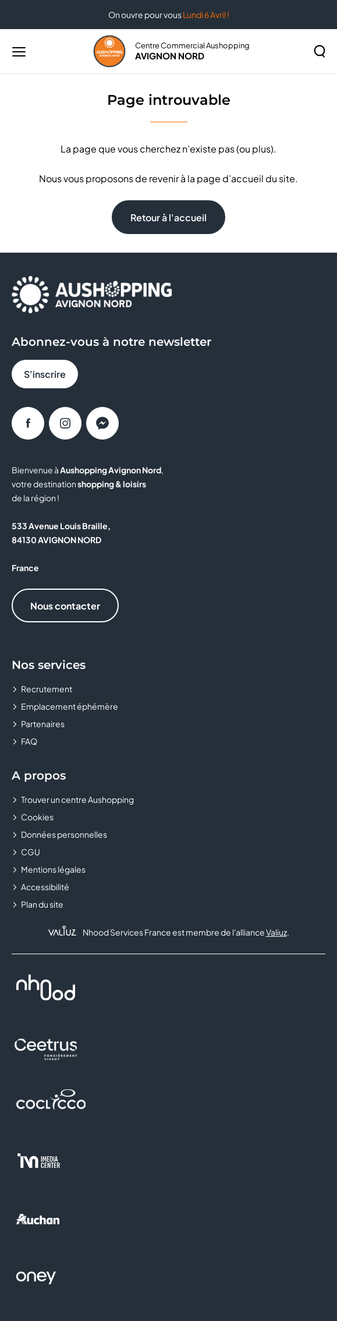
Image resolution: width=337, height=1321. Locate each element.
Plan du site (42, 904)
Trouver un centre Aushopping (77, 799)
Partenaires (43, 723)
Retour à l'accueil (168, 217)
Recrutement (46, 688)
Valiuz (276, 932)
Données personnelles (64, 834)
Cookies (37, 817)
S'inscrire (45, 374)
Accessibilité (45, 886)
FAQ (29, 741)
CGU (30, 852)
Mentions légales (53, 869)
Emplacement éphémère (69, 706)
